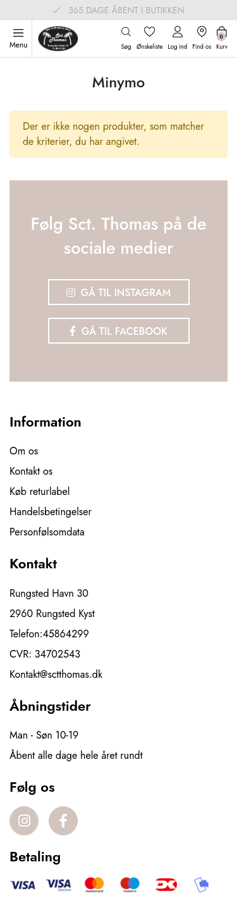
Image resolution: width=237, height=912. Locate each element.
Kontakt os (30, 471)
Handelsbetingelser (50, 511)
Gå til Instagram (118, 292)
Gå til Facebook (118, 331)
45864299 (66, 634)
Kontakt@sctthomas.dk (55, 674)
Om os (23, 451)
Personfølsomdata (47, 532)
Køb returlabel (39, 491)
